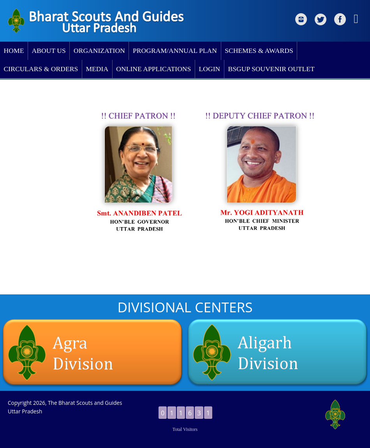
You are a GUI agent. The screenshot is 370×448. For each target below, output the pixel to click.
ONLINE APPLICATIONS (153, 69)
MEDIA (97, 69)
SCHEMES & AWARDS (259, 50)
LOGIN (209, 69)
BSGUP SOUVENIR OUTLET (271, 69)
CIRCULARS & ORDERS (41, 69)
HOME (14, 50)
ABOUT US (49, 50)
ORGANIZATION (99, 50)
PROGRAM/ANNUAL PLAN (175, 50)
